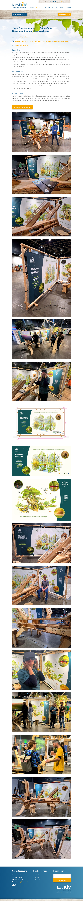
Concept (31, 41)
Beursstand (18, 45)
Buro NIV (61, 7)
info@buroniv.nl (22, 882)
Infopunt (25, 45)
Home (32, 7)
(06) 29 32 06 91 (51, 1)
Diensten (54, 7)
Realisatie (25, 41)
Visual (66, 41)
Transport (18, 41)
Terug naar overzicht (19, 14)
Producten (46, 7)
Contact (68, 7)
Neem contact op (64, 14)
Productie (49, 41)
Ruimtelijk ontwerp (58, 41)
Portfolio (38, 7)
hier (61, 892)
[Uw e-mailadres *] (62, 876)
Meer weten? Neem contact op (22, 107)
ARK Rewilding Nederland (22, 37)
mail (59, 1)
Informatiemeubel (40, 41)
